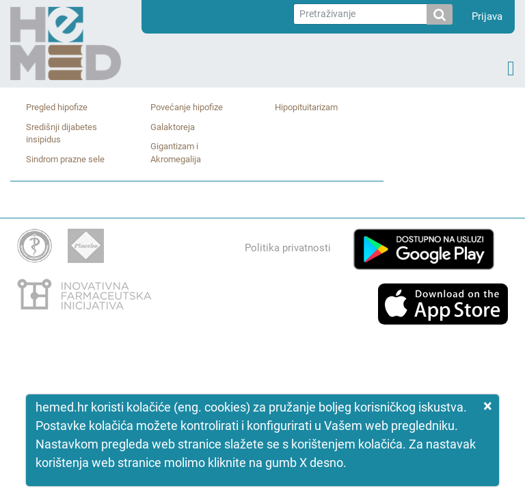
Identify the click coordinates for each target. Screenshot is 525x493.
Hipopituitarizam (306, 107)
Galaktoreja (172, 127)
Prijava (487, 16)
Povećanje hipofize (186, 107)
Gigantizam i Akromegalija (175, 152)
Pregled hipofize (57, 107)
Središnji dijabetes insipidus (61, 133)
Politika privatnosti (288, 248)
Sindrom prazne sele (65, 159)
